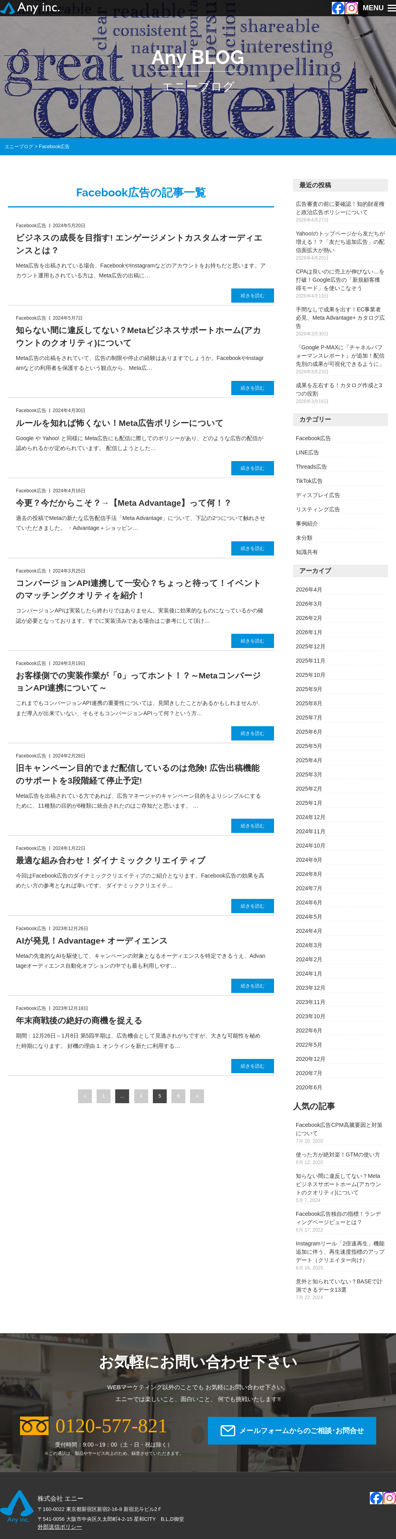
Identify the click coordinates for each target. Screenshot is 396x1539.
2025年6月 (309, 732)
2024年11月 (311, 831)
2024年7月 (309, 888)
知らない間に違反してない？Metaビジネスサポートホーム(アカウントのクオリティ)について (138, 336)
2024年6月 (309, 902)
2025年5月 (309, 746)
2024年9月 (309, 860)
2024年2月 (309, 959)
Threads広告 (311, 466)
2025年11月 (311, 660)
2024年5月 (309, 917)
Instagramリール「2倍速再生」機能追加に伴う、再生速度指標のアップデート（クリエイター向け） (340, 1251)
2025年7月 (309, 717)
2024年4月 (309, 931)
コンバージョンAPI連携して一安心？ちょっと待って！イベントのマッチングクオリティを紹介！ (138, 589)
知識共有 (307, 552)
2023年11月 (311, 1002)
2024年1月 (309, 973)
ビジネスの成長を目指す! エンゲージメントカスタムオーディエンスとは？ (139, 244)
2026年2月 (309, 618)
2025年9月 (309, 689)
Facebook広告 (313, 438)
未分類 (304, 538)
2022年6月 (309, 1030)
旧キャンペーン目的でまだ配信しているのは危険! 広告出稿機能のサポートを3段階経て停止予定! (137, 774)
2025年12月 (311, 646)
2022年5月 (309, 1045)
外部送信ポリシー (60, 1527)
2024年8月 (309, 874)
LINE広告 (307, 452)
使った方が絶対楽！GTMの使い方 (338, 1154)
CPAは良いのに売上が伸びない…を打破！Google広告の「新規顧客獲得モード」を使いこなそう (340, 279)
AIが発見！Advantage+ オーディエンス (92, 940)
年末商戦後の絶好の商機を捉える (79, 1020)
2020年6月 (309, 1087)
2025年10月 (311, 675)
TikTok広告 (309, 481)
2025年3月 (309, 774)
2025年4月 (309, 760)
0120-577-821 (111, 1426)
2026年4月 (309, 589)
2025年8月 (309, 703)
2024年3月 (309, 945)
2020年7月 (309, 1073)
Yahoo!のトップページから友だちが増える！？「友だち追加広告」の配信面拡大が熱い (340, 241)
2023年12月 (311, 988)
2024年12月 (311, 817)
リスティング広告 (318, 509)
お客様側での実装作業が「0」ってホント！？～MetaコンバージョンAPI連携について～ (138, 682)
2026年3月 (309, 604)
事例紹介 (307, 523)
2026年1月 (309, 632)
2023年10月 (311, 1016)
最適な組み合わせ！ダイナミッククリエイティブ (111, 860)
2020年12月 (311, 1059)
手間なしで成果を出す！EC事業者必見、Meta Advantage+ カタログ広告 (340, 317)
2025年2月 (309, 789)
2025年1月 (309, 803)
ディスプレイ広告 (318, 495)
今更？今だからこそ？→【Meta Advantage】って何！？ (124, 502)
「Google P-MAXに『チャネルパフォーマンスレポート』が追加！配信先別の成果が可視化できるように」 (340, 355)
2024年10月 (311, 845)
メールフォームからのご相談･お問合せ (301, 1431)
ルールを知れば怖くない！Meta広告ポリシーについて (120, 423)
